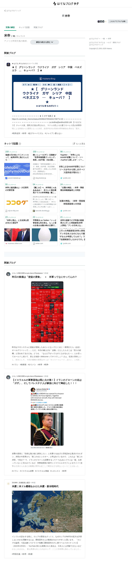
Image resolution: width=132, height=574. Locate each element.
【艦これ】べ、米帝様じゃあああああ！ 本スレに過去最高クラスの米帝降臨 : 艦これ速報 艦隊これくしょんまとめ (44, 190)
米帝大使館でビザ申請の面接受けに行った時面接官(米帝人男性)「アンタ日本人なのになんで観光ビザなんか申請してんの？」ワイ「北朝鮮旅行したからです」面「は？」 (72, 223)
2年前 (46, 273)
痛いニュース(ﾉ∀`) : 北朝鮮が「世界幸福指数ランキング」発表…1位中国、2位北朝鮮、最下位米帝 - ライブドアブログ (44, 157)
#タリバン (32, 365)
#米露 (30, 554)
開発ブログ (117, 42)
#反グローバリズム (35, 133)
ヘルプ (109, 42)
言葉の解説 (10, 27)
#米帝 (24, 133)
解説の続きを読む (44, 42)
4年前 (33, 483)
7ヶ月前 (35, 63)
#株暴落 (23, 365)
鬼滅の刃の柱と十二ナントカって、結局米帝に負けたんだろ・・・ (17, 157)
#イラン (15, 365)
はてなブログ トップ (12, 11)
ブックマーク (11, 152)
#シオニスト (55, 471)
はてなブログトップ (96, 45)
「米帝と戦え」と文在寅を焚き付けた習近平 (17, 221)
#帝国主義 (16, 554)
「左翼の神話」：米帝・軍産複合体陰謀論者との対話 (72, 189)
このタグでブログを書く (117, 21)
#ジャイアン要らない (53, 133)
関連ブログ (38, 27)
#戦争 (46, 365)
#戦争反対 (16, 133)
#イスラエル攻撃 (27, 471)
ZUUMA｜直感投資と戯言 (21, 483)
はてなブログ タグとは (97, 42)
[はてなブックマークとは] (20, 143)
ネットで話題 (24, 27)
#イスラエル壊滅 (42, 471)
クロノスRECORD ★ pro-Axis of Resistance (27, 273)
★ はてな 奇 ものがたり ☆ (21, 63)
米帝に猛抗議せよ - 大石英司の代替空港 (16, 189)
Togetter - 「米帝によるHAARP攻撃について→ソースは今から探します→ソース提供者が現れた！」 (72, 157)
